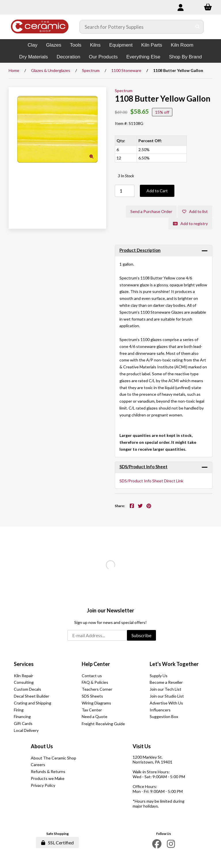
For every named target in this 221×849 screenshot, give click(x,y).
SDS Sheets (92, 696)
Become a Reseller (166, 682)
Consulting (24, 682)
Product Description (140, 250)
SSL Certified (57, 842)
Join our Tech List (165, 689)
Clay (32, 45)
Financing (22, 716)
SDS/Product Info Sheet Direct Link (151, 480)
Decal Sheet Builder (31, 696)
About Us (42, 746)
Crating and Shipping (32, 702)
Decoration (68, 57)
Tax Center (92, 709)
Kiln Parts (151, 45)
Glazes (53, 45)
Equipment (121, 45)
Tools (75, 45)
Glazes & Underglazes (50, 70)
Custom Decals (27, 689)
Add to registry (190, 223)
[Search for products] (135, 27)
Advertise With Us (166, 702)
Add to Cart (157, 190)
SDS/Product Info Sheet (143, 466)
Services (24, 664)
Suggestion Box (164, 716)
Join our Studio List (167, 696)
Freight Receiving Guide (103, 723)
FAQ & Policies (95, 682)
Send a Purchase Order (151, 211)
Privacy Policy (43, 785)
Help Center (96, 664)
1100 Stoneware (126, 70)
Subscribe (141, 635)
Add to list (195, 211)
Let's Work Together (174, 664)
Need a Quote (94, 716)
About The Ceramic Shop (53, 757)
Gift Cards (23, 723)
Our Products (103, 57)
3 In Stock (126, 175)
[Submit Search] (197, 27)
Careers (38, 764)
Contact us (92, 675)
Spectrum (91, 70)
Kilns (95, 45)
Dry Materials (33, 57)
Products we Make (47, 778)
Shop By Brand (185, 57)
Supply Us (158, 675)
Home (14, 70)
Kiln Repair (23, 675)
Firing (19, 709)
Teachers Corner (97, 689)
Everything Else (143, 57)
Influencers (160, 709)
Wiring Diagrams (96, 702)
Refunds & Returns (48, 771)
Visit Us (142, 746)
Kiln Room (182, 45)
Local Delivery (26, 730)
